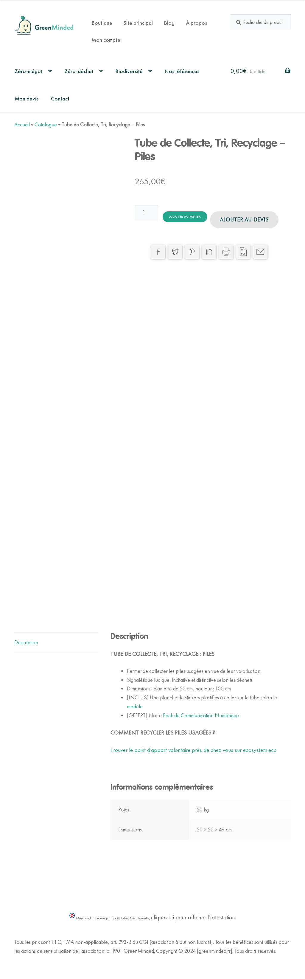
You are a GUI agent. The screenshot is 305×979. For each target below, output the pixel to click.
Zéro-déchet (79, 71)
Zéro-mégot (29, 71)
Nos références (181, 71)
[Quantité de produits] (146, 213)
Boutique (101, 23)
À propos (196, 23)
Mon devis (26, 98)
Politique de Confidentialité (42, 959)
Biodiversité (129, 71)
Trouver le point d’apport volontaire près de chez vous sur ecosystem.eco (194, 750)
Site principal (138, 23)
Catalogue (46, 124)
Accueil (22, 124)
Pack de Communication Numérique (201, 715)
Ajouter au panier (185, 217)
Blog (169, 23)
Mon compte (105, 40)
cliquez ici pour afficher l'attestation (193, 917)
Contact (60, 98)
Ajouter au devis (244, 219)
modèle (135, 706)
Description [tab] (26, 642)
